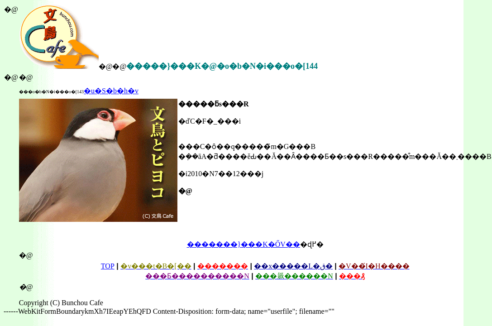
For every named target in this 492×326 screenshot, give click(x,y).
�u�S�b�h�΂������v (111, 91)
